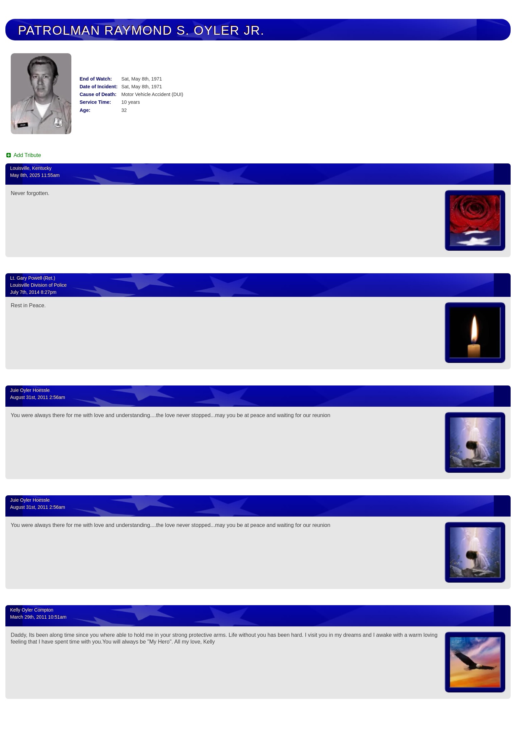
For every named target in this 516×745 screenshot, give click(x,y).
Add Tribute (23, 155)
